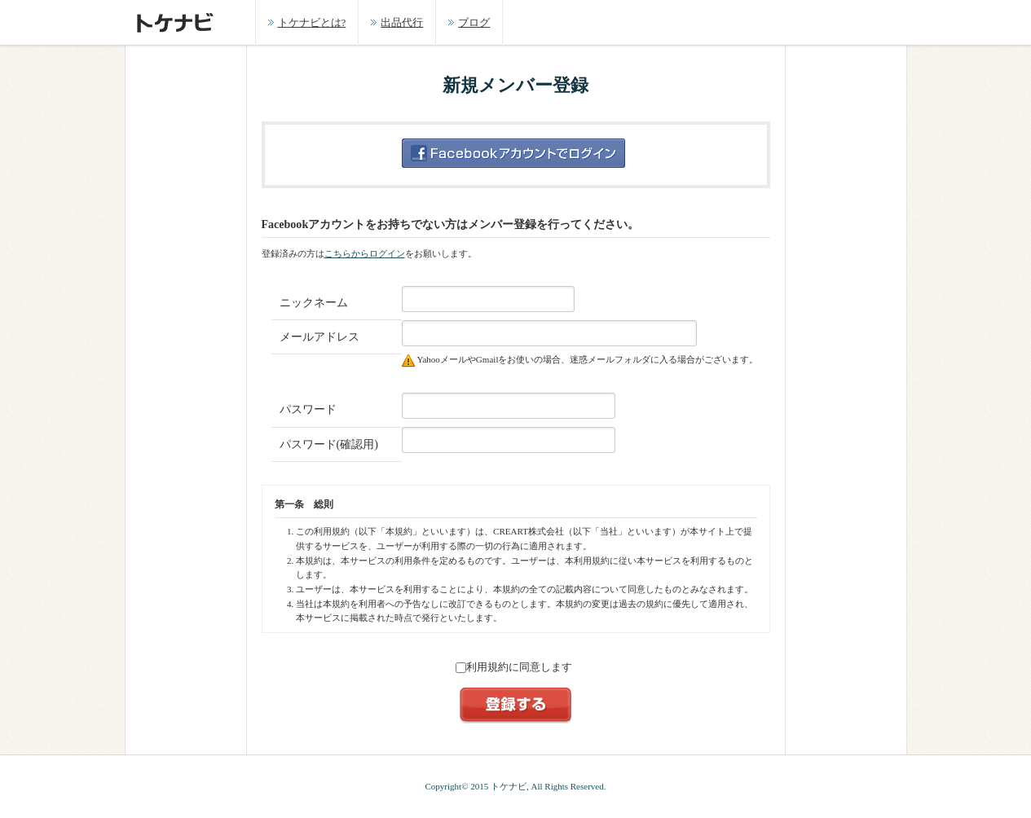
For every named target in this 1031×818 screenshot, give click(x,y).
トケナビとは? (312, 22)
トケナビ (509, 786)
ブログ (474, 22)
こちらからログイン (364, 253)
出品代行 (402, 22)
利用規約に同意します (514, 667)
